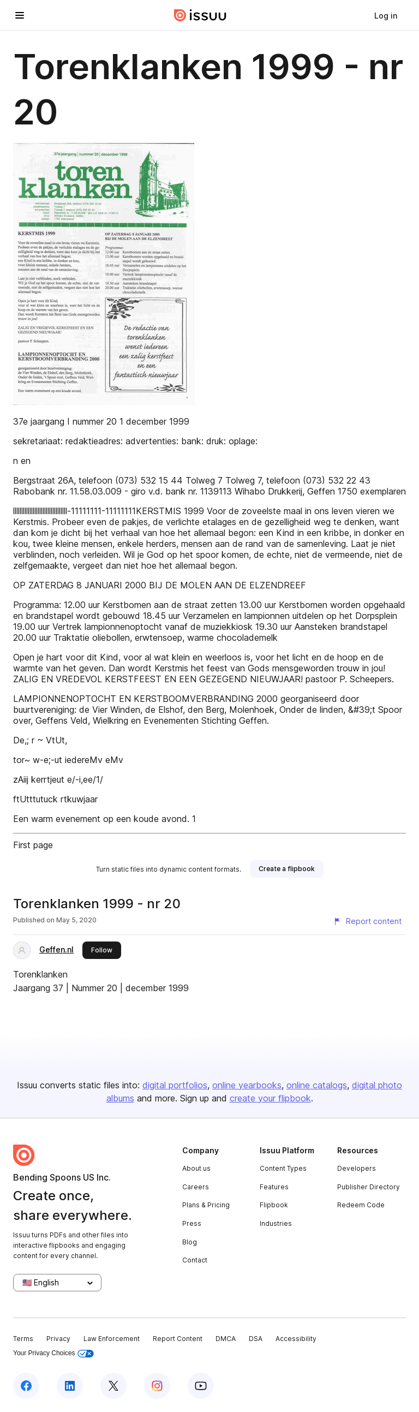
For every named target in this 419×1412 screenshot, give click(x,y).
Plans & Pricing (206, 1205)
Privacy (58, 1338)
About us (196, 1168)
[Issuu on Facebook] (26, 1386)
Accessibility (296, 1338)
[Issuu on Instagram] (157, 1386)
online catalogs (316, 1085)
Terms (23, 1338)
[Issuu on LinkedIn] (70, 1386)
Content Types (283, 1168)
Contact (194, 1260)
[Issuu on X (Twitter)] (113, 1386)
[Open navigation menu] (20, 15)
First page (33, 844)
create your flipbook (270, 1098)
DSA (255, 1338)
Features (274, 1187)
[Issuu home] (200, 15)
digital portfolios (174, 1085)
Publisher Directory (368, 1187)
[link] (386, 15)
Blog (189, 1242)
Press (191, 1223)
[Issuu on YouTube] (201, 1386)
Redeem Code (361, 1205)
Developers (356, 1168)
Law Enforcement (111, 1338)
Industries (276, 1223)
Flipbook (274, 1205)
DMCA (226, 1338)
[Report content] (367, 921)
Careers (195, 1187)
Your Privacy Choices (53, 1353)
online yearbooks (247, 1085)
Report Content (177, 1338)
